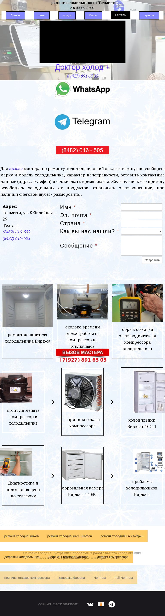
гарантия (149, 15)
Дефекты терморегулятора (68, 560)
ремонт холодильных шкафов (69, 539)
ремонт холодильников (21, 539)
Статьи (93, 15)
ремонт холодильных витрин (122, 539)
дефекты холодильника (22, 560)
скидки (67, 15)
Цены (41, 15)
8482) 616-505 (17, 235)
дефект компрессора (112, 560)
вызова (16, 171)
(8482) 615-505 (16, 241)
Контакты (120, 14)
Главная (15, 15)
